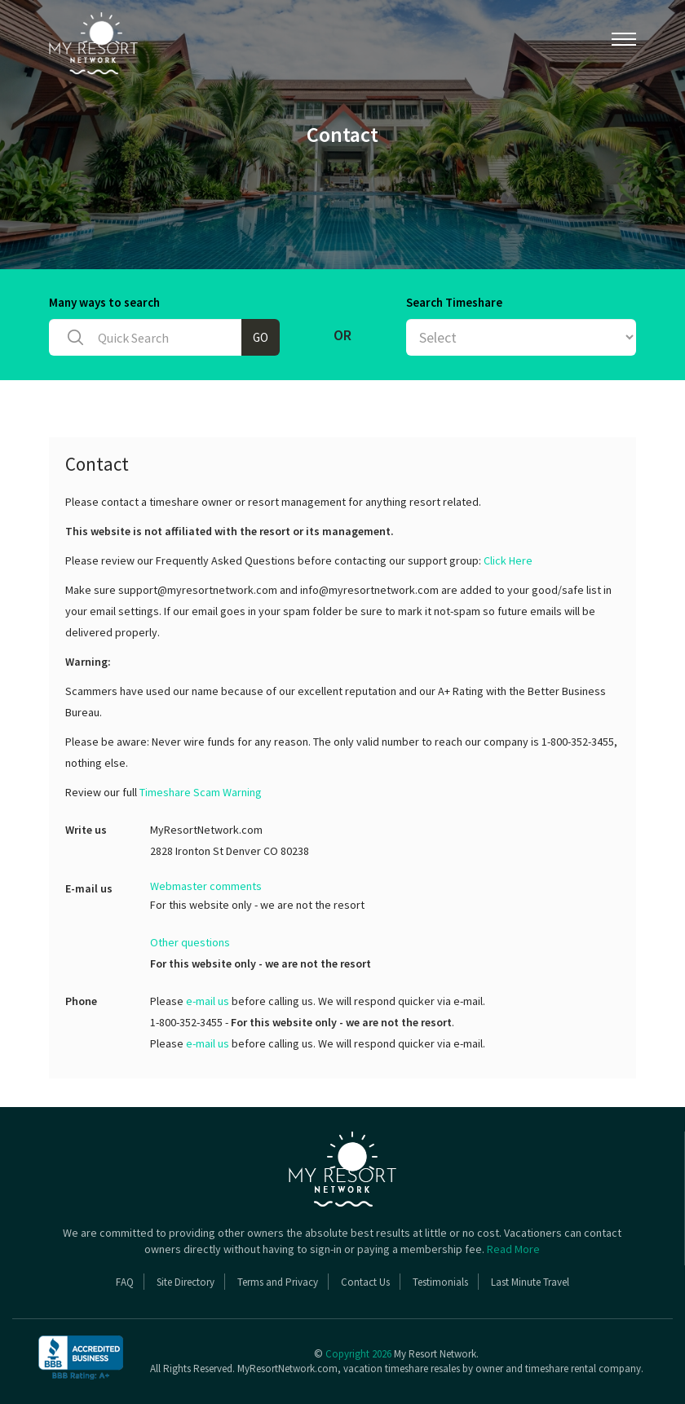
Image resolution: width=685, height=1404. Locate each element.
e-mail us (207, 1001)
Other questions (190, 942)
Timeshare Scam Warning (200, 792)
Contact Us (365, 1282)
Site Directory (185, 1282)
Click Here (508, 560)
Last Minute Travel (530, 1282)
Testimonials (440, 1282)
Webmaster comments (206, 886)
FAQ (125, 1282)
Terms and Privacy (277, 1282)
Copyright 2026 (358, 1354)
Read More (513, 1249)
